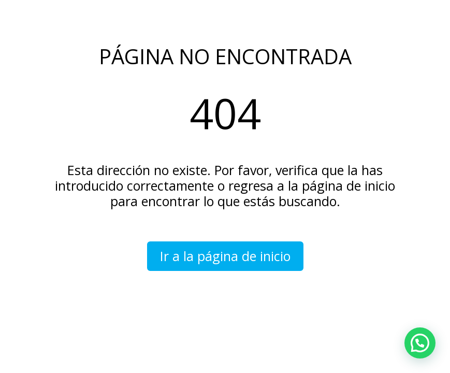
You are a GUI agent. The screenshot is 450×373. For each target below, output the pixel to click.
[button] (420, 342)
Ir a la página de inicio (225, 256)
